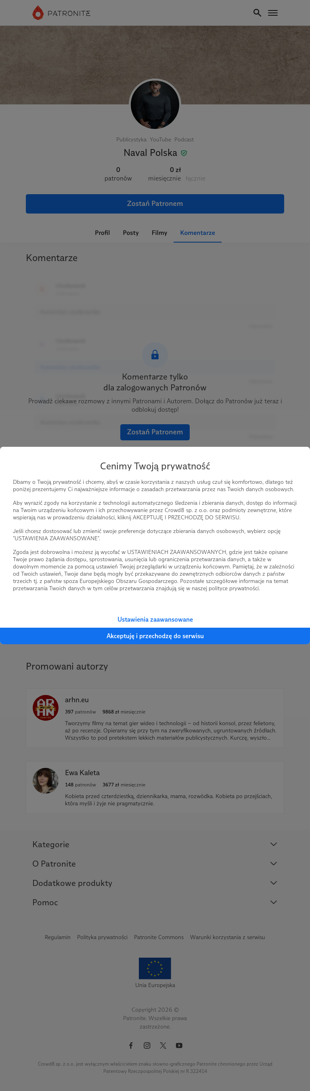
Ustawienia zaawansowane (155, 619)
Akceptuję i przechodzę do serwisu (155, 636)
